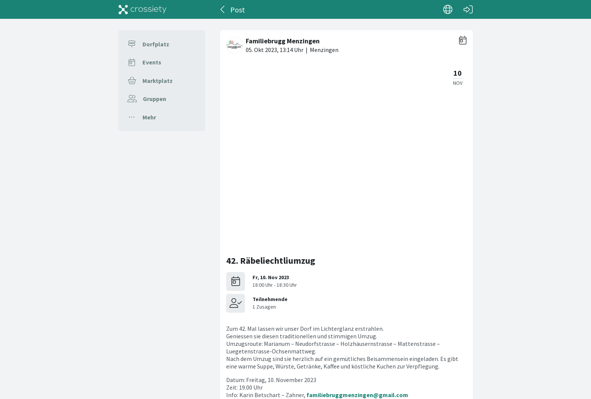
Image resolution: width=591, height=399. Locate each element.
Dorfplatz (155, 44)
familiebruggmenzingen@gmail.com (357, 214)
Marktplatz (157, 80)
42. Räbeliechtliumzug (270, 80)
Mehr (149, 117)
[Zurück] (223, 9)
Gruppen (154, 98)
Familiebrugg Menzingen (373, 271)
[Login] (468, 9)
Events (151, 62)
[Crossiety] (142, 9)
